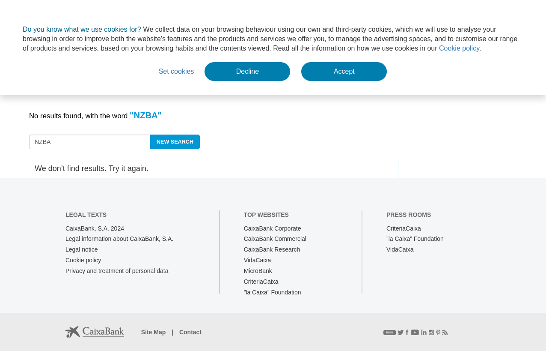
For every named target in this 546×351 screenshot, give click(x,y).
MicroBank (258, 270)
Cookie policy (459, 48)
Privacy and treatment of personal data (116, 270)
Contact (190, 332)
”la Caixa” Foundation (272, 292)
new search (175, 142)
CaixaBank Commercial (275, 238)
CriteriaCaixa (261, 281)
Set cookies (176, 71)
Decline (247, 71)
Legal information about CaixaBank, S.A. (119, 238)
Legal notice (81, 249)
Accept (344, 71)
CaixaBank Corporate (272, 228)
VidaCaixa (257, 260)
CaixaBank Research (272, 249)
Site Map (154, 332)
